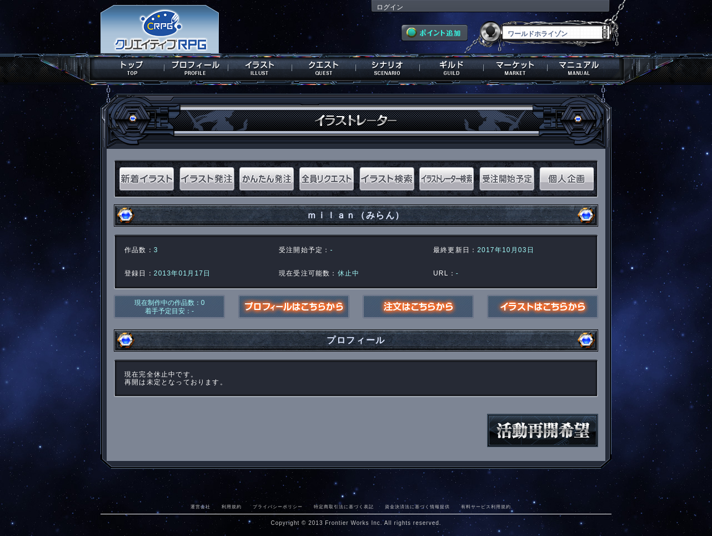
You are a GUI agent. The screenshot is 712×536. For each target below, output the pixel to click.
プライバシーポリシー (278, 506)
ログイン (390, 7)
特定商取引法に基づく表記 (344, 506)
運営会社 (200, 506)
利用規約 (232, 506)
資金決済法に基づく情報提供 (417, 506)
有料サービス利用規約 (486, 506)
